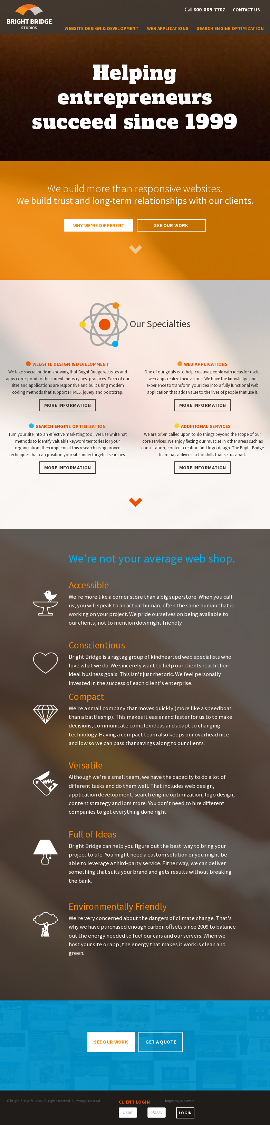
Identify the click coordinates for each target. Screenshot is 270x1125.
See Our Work (171, 225)
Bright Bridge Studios (26, 1100)
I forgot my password (178, 1100)
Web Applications (168, 28)
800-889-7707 (209, 9)
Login (185, 1112)
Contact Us (246, 10)
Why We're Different (99, 225)
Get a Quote (160, 1042)
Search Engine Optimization (230, 28)
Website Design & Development (101, 28)
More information (67, 405)
